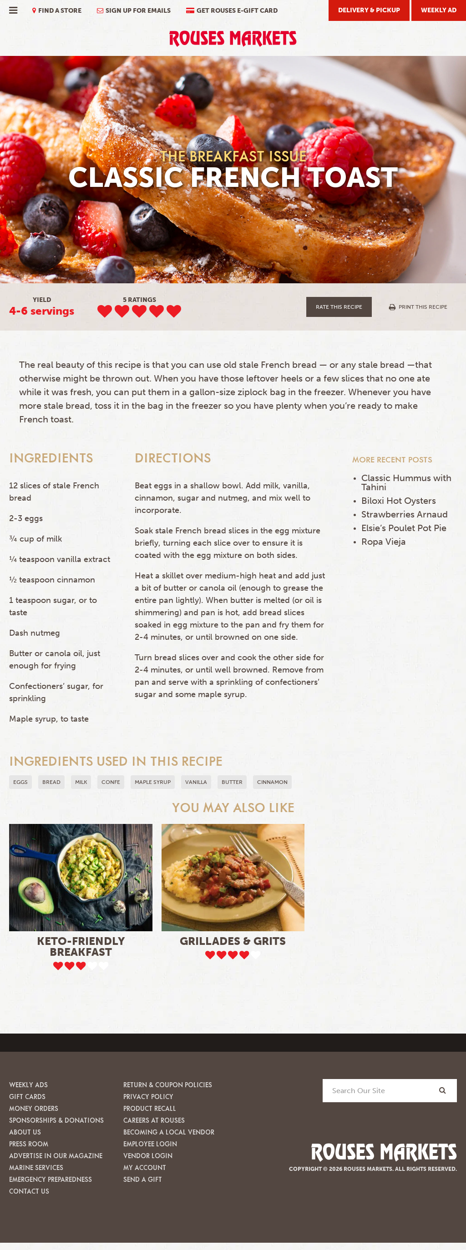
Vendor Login (147, 1155)
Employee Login (150, 1144)
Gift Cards (27, 1096)
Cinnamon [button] (272, 782)
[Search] (442, 1090)
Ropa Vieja (383, 541)
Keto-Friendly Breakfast (81, 946)
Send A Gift (142, 1179)
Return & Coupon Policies (167, 1084)
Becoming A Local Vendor (168, 1132)
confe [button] (110, 782)
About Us (25, 1132)
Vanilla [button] (196, 782)
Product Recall (149, 1108)
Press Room (28, 1144)
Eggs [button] (20, 782)
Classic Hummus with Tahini (406, 482)
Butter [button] (232, 782)
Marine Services (36, 1167)
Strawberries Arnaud (404, 514)
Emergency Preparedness (50, 1179)
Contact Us (29, 1191)
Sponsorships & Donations (56, 1120)
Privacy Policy (148, 1096)
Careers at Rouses (154, 1120)
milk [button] (81, 782)
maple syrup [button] (153, 782)
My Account (144, 1167)
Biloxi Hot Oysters (398, 500)
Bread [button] (51, 782)
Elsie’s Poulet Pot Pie (403, 527)
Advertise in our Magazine (55, 1155)
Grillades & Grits (233, 941)
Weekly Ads (28, 1084)
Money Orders (33, 1108)
